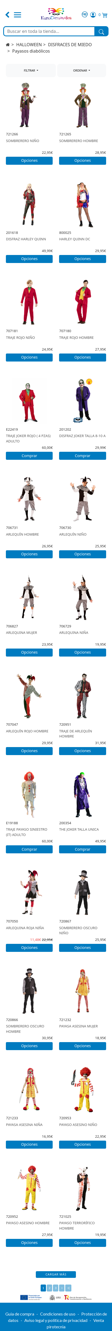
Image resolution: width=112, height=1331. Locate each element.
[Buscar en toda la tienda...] (49, 31)
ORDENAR (80, 70)
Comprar (29, 455)
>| (68, 1288)
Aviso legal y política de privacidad (55, 1320)
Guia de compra (19, 1313)
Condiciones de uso (57, 1313)
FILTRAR (30, 70)
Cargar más (56, 1274)
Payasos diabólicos (31, 51)
